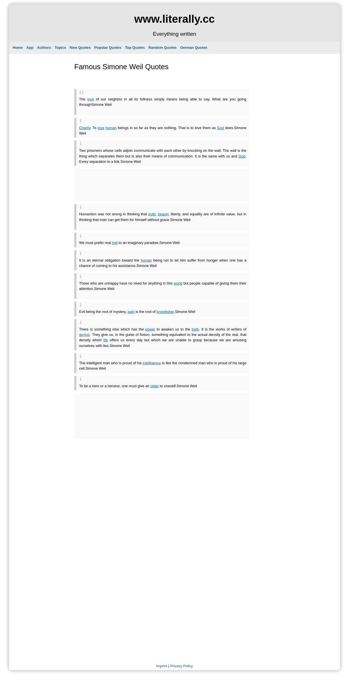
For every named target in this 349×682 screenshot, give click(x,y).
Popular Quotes (107, 47)
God (220, 128)
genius (84, 334)
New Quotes (80, 47)
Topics (60, 47)
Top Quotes (135, 47)
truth (151, 214)
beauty (163, 214)
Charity (85, 128)
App (29, 47)
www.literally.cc (174, 19)
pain (131, 312)
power (150, 329)
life (105, 340)
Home (18, 47)
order (154, 386)
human (111, 128)
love (90, 99)
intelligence (152, 363)
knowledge (165, 312)
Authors (44, 47)
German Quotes (193, 47)
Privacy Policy (181, 666)
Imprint (161, 666)
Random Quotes (162, 47)
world (178, 283)
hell (114, 243)
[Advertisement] (145, 109)
